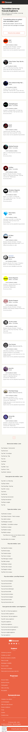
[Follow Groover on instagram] (9, 644)
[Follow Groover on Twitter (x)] (18, 644)
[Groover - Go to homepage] (14, 640)
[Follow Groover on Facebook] (11, 644)
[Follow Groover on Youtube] (14, 644)
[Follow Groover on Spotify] (16, 644)
